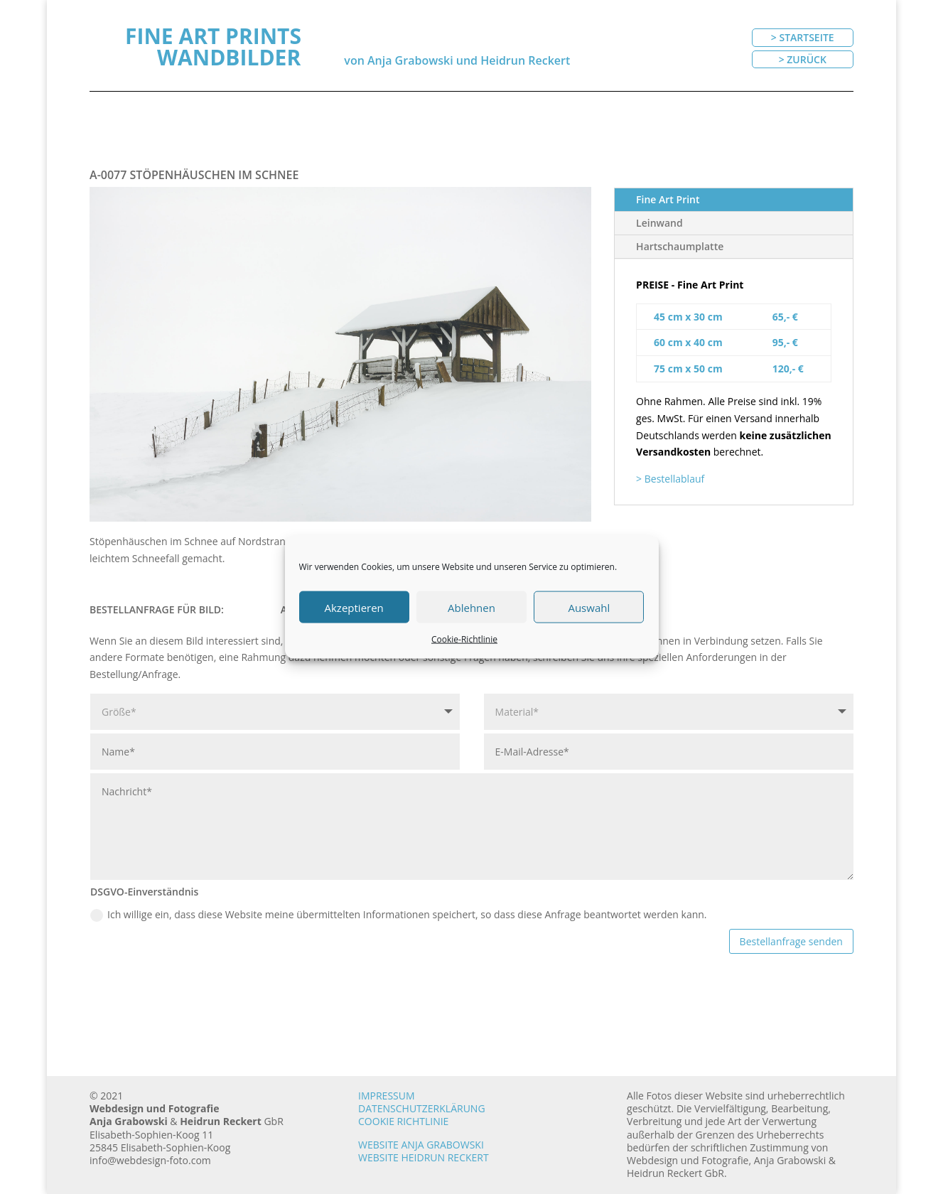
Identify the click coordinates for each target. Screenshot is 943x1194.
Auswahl (589, 607)
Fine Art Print (667, 199)
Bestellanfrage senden (791, 941)
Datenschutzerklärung (421, 1108)
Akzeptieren (354, 607)
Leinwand (659, 223)
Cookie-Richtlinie (464, 639)
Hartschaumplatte (679, 246)
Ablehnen (471, 607)
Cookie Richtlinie (403, 1121)
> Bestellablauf (670, 478)
